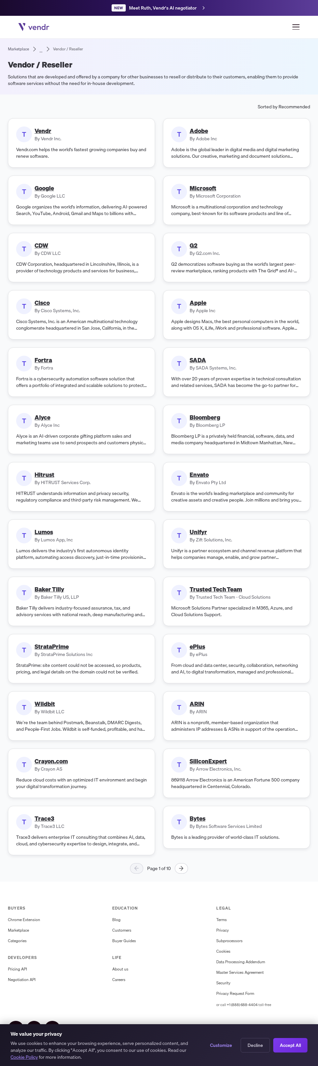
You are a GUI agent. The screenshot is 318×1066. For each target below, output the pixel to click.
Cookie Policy (24, 1058)
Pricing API (17, 969)
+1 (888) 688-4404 (242, 1005)
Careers (118, 980)
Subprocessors (229, 941)
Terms (221, 920)
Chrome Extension (24, 920)
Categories (17, 941)
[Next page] (181, 868)
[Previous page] (136, 868)
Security (223, 983)
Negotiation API (22, 980)
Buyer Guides (124, 941)
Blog (116, 920)
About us (120, 969)
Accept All (290, 1046)
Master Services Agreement (240, 972)
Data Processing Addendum (240, 962)
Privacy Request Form (235, 994)
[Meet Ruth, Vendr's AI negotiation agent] (159, 8)
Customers (121, 930)
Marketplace (18, 930)
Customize (221, 1046)
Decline (255, 1046)
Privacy (222, 930)
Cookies (223, 951)
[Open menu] (296, 27)
